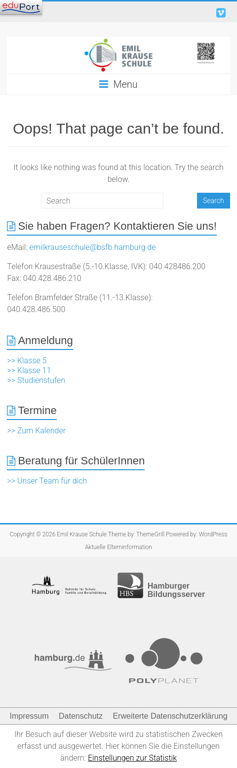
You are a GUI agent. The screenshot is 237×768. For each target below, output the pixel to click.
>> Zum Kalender (36, 430)
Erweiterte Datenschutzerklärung (170, 716)
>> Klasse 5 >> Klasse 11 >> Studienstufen (36, 370)
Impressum (28, 716)
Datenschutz (81, 716)
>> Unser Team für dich (47, 481)
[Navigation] (21, 7)
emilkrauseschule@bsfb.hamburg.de (93, 247)
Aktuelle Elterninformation (118, 547)
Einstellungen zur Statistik (132, 758)
